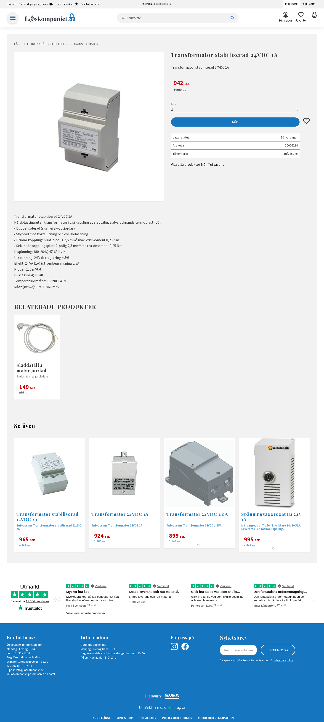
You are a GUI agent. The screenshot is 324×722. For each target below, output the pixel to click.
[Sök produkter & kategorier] (178, 18)
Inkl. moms (291, 4)
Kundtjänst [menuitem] (102, 718)
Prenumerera (278, 650)
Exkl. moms (308, 4)
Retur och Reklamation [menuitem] (216, 718)
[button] (300, 18)
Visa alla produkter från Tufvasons (197, 164)
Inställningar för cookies (156, 4)
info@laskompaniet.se (30, 670)
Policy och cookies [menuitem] (177, 718)
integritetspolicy (283, 660)
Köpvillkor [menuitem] (147, 718)
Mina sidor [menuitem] (285, 20)
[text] (240, 83)
